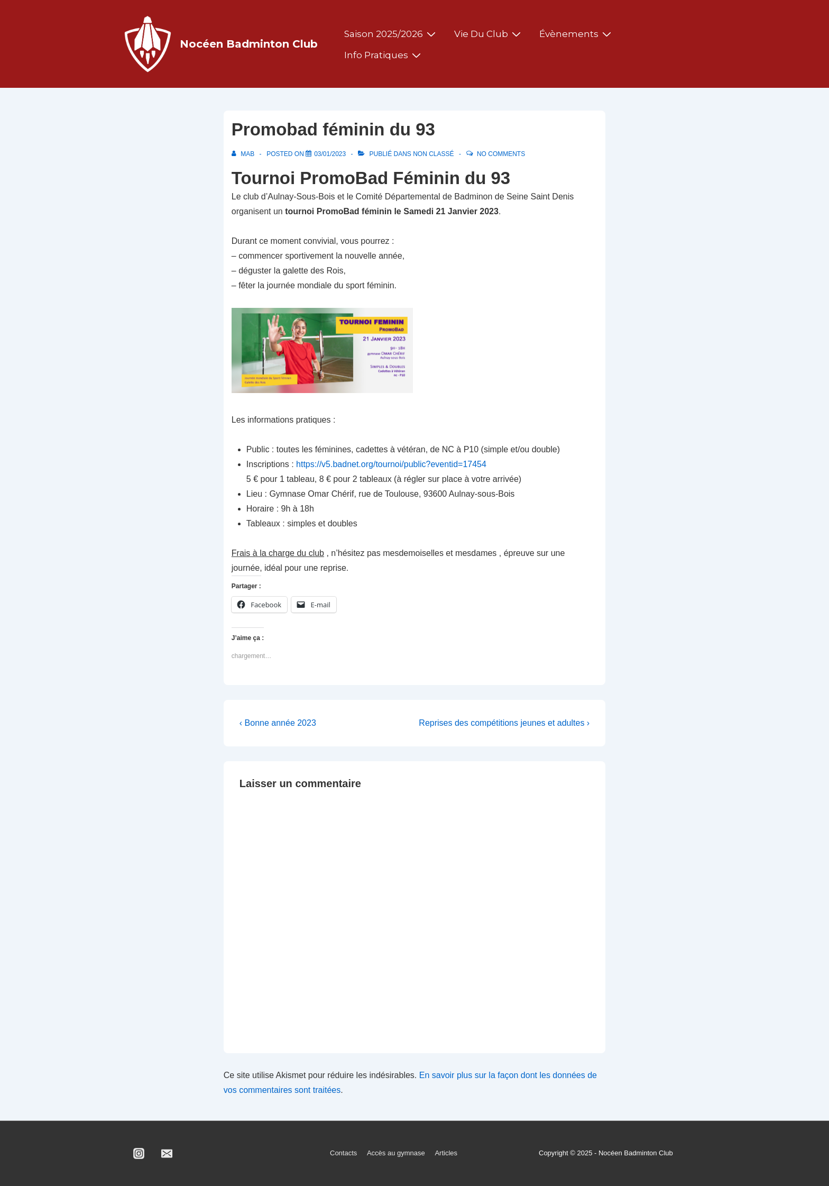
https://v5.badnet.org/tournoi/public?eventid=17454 (391, 464)
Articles (446, 1153)
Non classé (433, 154)
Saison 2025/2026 (391, 34)
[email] (167, 1154)
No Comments (501, 154)
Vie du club (488, 34)
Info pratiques (383, 55)
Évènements (576, 34)
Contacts (343, 1153)
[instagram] (139, 1154)
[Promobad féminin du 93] (330, 154)
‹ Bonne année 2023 (278, 722)
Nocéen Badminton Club (249, 44)
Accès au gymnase (396, 1153)
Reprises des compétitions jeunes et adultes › (504, 722)
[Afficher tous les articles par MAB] (244, 154)
